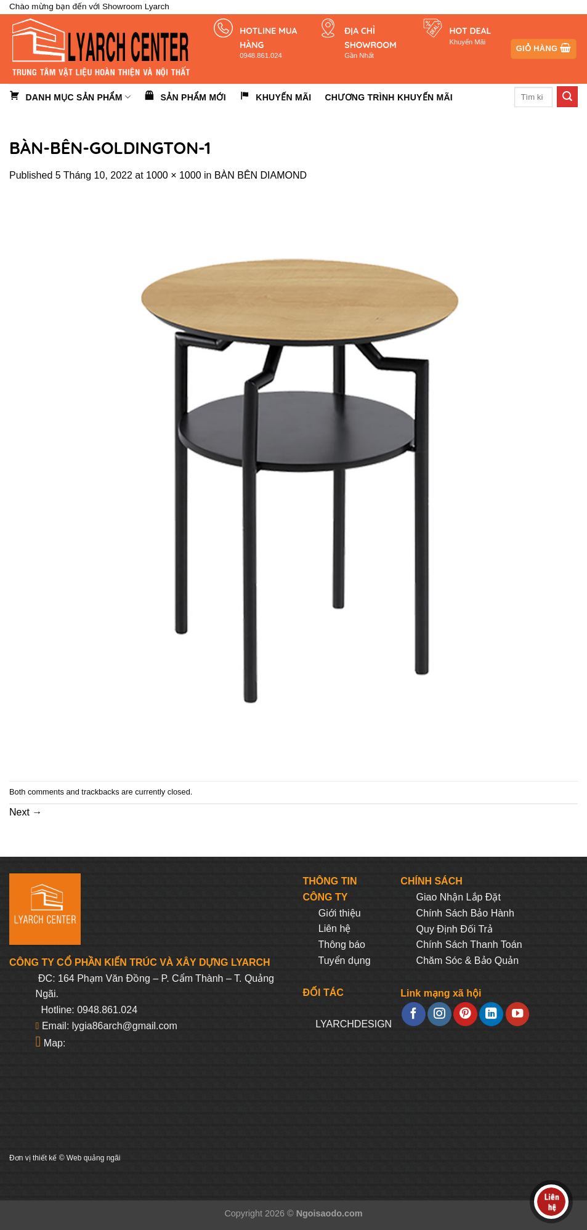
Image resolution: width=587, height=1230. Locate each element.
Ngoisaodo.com (329, 1213)
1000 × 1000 (173, 175)
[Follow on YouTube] (517, 1014)
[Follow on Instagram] (439, 1014)
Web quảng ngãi (94, 1158)
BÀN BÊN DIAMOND (260, 175)
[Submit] (567, 96)
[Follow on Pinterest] (465, 1014)
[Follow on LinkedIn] (491, 1014)
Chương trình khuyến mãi (389, 97)
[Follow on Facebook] (413, 1014)
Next (25, 812)
